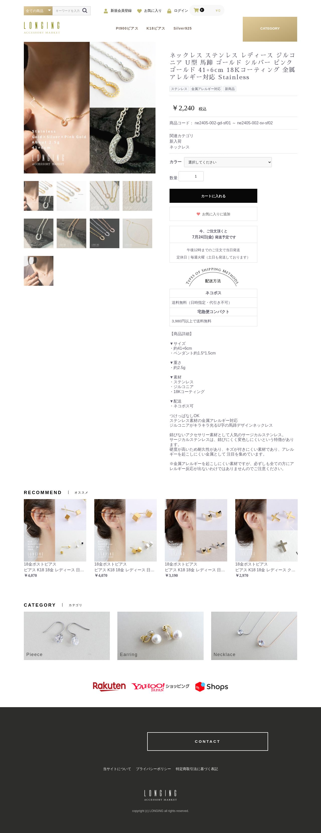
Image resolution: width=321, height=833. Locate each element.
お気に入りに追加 (215, 214)
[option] (89, 107)
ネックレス (180, 147)
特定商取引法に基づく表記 (198, 769)
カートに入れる (213, 196)
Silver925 (191, 29)
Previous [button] (32, 103)
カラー (176, 162)
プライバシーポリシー (153, 769)
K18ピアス (161, 29)
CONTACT (160, 741)
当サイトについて (116, 769)
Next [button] (146, 103)
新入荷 (176, 141)
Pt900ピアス (129, 29)
